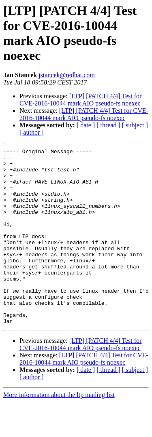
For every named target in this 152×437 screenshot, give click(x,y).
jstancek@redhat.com (67, 75)
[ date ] (86, 125)
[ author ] (31, 132)
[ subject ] (135, 125)
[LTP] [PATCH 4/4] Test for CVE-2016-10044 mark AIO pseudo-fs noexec (80, 100)
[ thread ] (108, 125)
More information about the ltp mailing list (59, 429)
